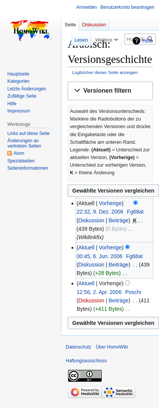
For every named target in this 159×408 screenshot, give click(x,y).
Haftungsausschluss (86, 360)
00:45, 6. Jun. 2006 (99, 256)
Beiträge (118, 220)
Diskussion (91, 220)
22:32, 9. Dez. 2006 (99, 212)
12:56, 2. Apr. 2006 (99, 292)
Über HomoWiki (112, 347)
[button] (110, 91)
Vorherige (110, 203)
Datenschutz (78, 347)
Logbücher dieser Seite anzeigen (105, 72)
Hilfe (147, 41)
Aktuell (86, 247)
